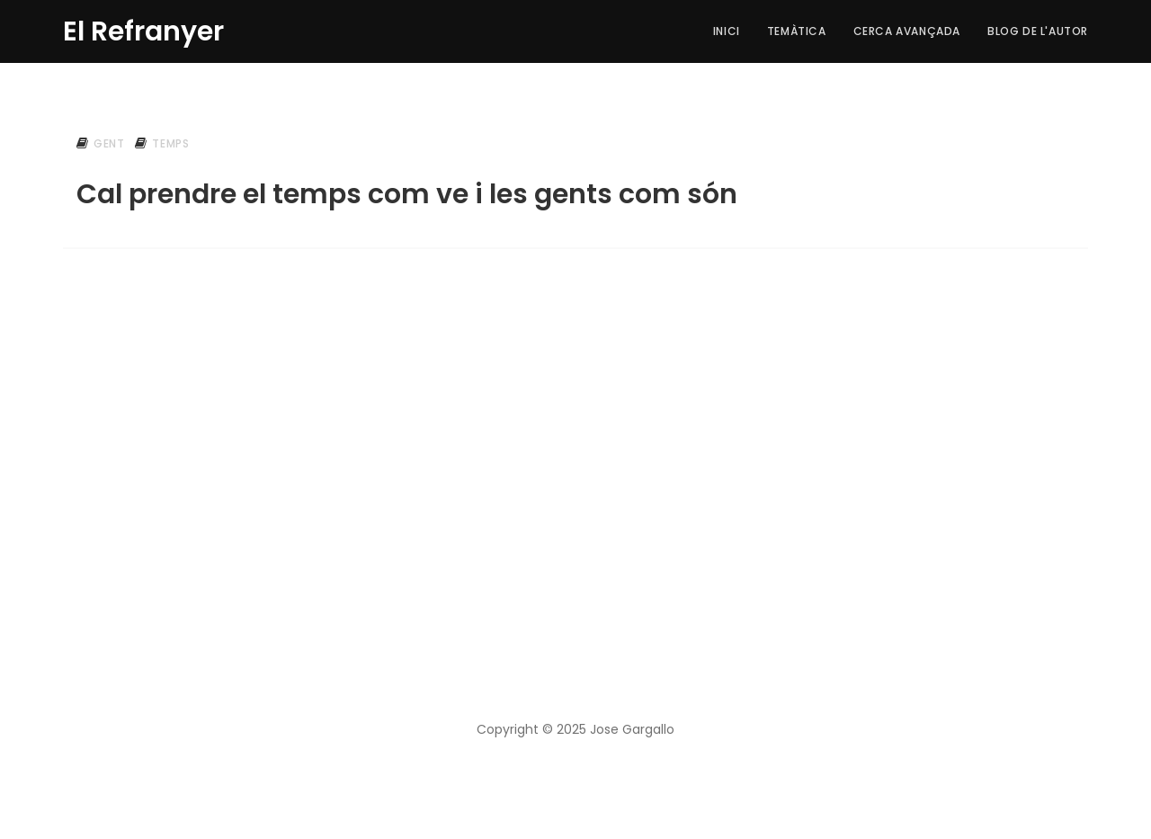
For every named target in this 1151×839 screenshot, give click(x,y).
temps (170, 143)
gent (109, 143)
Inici (726, 31)
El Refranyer (143, 29)
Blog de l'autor (1037, 31)
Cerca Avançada (906, 31)
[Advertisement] (575, 413)
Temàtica (796, 31)
